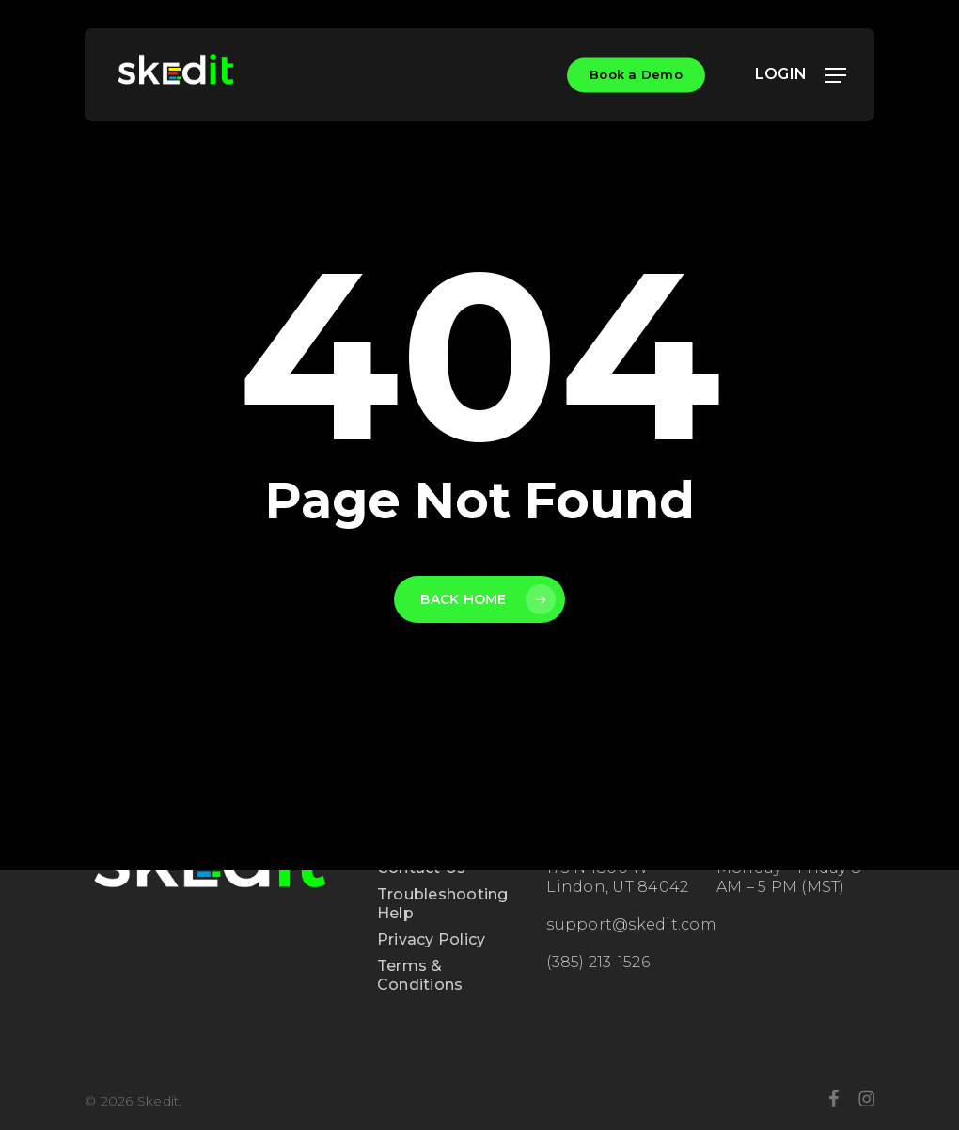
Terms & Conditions (420, 975)
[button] (835, 75)
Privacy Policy (431, 939)
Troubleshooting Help (443, 903)
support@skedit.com (631, 924)
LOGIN (790, 74)
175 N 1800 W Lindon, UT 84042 (617, 877)
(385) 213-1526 (598, 962)
